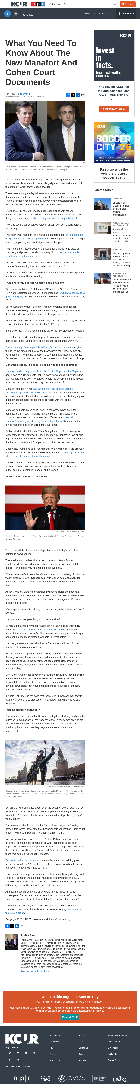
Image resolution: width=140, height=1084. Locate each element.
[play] (7, 13)
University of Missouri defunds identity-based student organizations (121, 209)
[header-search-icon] (115, 4)
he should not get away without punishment (53, 218)
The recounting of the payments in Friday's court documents (38, 347)
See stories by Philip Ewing (36, 971)
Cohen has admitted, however (21, 860)
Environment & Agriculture (119, 275)
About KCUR (55, 1036)
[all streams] (126, 13)
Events (82, 1036)
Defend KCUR (70, 1017)
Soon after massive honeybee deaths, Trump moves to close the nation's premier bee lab (122, 286)
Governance (113, 1048)
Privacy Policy (114, 1060)
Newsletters (55, 1060)
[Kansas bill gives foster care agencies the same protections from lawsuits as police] (102, 228)
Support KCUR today (114, 109)
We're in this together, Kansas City (70, 997)
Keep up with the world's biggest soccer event (114, 173)
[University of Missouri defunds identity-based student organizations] (102, 204)
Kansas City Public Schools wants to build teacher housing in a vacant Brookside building (122, 259)
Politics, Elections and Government (121, 224)
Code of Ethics (114, 1042)
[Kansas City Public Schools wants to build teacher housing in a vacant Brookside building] (102, 254)
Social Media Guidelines (118, 1036)
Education (117, 199)
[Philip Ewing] (11, 942)
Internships (83, 1060)
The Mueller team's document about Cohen (36, 629)
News (52, 1048)
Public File (112, 1054)
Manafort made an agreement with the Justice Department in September (44, 371)
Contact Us (83, 1048)
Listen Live (54, 1042)
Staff (81, 1042)
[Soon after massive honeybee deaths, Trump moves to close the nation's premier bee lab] (102, 278)
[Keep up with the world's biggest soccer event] (114, 142)
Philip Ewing (23, 94)
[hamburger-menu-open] (6, 4)
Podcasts (54, 1054)
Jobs (81, 1054)
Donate (129, 4)
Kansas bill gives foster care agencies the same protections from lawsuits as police (122, 235)
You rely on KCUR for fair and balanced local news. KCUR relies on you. (114, 93)
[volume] (15, 14)
